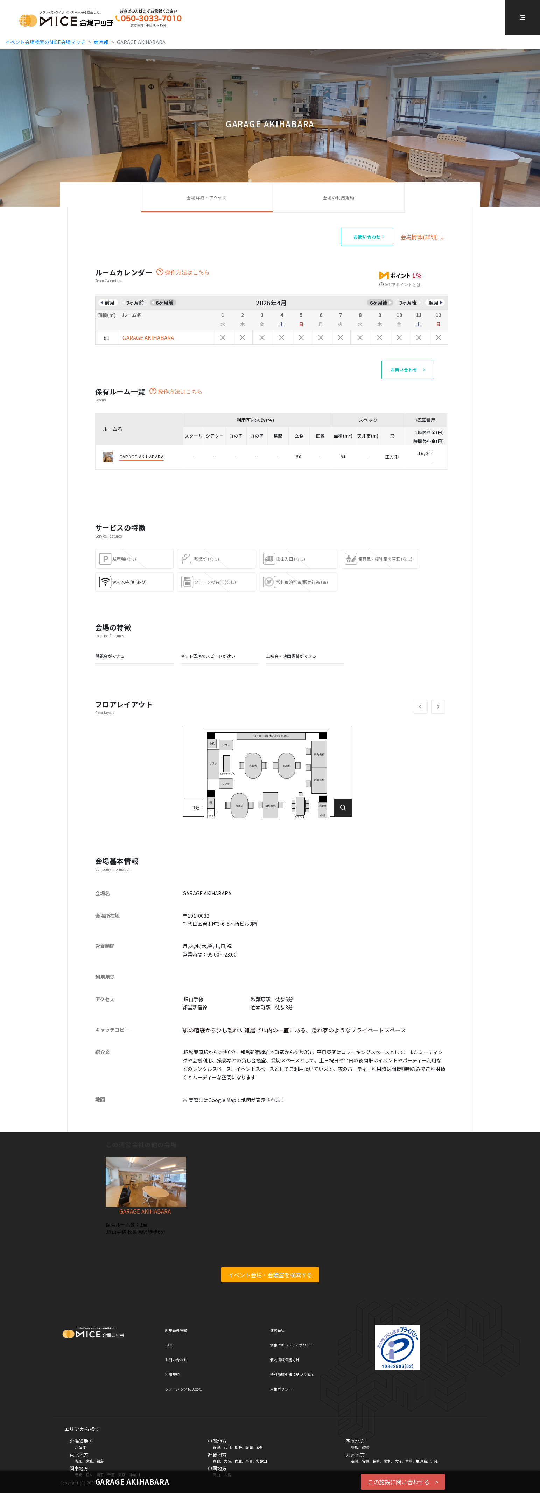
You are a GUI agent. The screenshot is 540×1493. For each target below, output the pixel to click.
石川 (227, 1447)
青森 (78, 1461)
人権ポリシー (281, 1389)
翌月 (434, 302)
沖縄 (434, 1461)
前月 (109, 302)
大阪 (227, 1461)
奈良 (249, 1461)
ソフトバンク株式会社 (183, 1389)
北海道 (80, 1447)
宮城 (89, 1461)
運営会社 (277, 1330)
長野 (238, 1447)
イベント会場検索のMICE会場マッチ (45, 41)
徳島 (354, 1447)
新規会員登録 (176, 1330)
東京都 (101, 41)
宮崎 (409, 1461)
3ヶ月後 (408, 302)
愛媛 (365, 1447)
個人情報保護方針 (285, 1359)
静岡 (249, 1447)
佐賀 (365, 1461)
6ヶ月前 (164, 302)
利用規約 (172, 1374)
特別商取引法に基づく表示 (292, 1374)
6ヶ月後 (378, 302)
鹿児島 (421, 1461)
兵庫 (238, 1461)
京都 (216, 1461)
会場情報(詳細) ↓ (422, 237)
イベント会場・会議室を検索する (270, 1275)
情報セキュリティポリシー (292, 1345)
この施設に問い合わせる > (403, 1482)
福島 (100, 1461)
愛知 (260, 1447)
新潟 (216, 1447)
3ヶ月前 (135, 302)
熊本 (387, 1461)
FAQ (169, 1345)
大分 (398, 1461)
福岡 (354, 1461)
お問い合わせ (176, 1359)
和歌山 (261, 1461)
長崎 (376, 1461)
